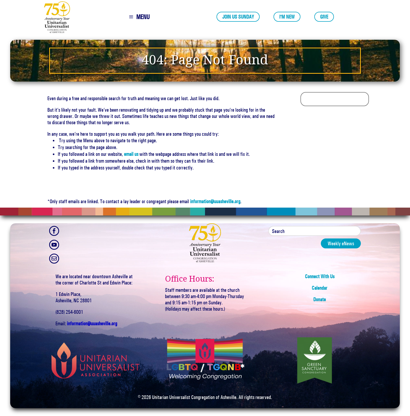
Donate (319, 299)
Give (324, 17)
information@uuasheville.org (215, 201)
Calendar (319, 288)
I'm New (287, 17)
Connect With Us (319, 276)
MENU (143, 17)
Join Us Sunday (238, 17)
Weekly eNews (341, 243)
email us (131, 154)
